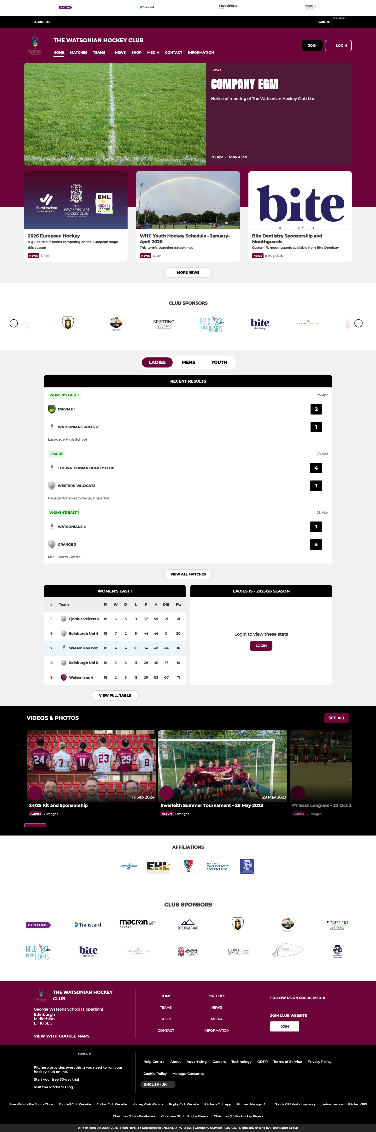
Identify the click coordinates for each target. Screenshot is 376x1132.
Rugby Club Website (184, 1104)
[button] (59, 52)
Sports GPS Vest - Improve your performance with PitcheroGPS (321, 1104)
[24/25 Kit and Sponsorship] (91, 766)
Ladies (157, 362)
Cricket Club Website (111, 1104)
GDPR (262, 1062)
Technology (241, 1062)
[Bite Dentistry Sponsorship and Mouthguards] (300, 200)
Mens (188, 362)
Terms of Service (287, 1062)
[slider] (35, 825)
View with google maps (61, 1036)
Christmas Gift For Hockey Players (238, 1116)
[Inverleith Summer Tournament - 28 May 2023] (222, 766)
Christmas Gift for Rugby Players (184, 1116)
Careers (219, 1062)
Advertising (197, 1062)
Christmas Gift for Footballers (134, 1116)
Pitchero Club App (217, 1104)
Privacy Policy (319, 1062)
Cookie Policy (155, 1074)
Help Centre (153, 1062)
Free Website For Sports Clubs (31, 1104)
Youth (219, 362)
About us (42, 22)
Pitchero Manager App (253, 1104)
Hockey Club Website (147, 1104)
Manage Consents (188, 1074)
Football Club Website (75, 1104)
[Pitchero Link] (342, 24)
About (175, 1062)
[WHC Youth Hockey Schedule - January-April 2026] (188, 200)
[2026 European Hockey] (76, 200)
